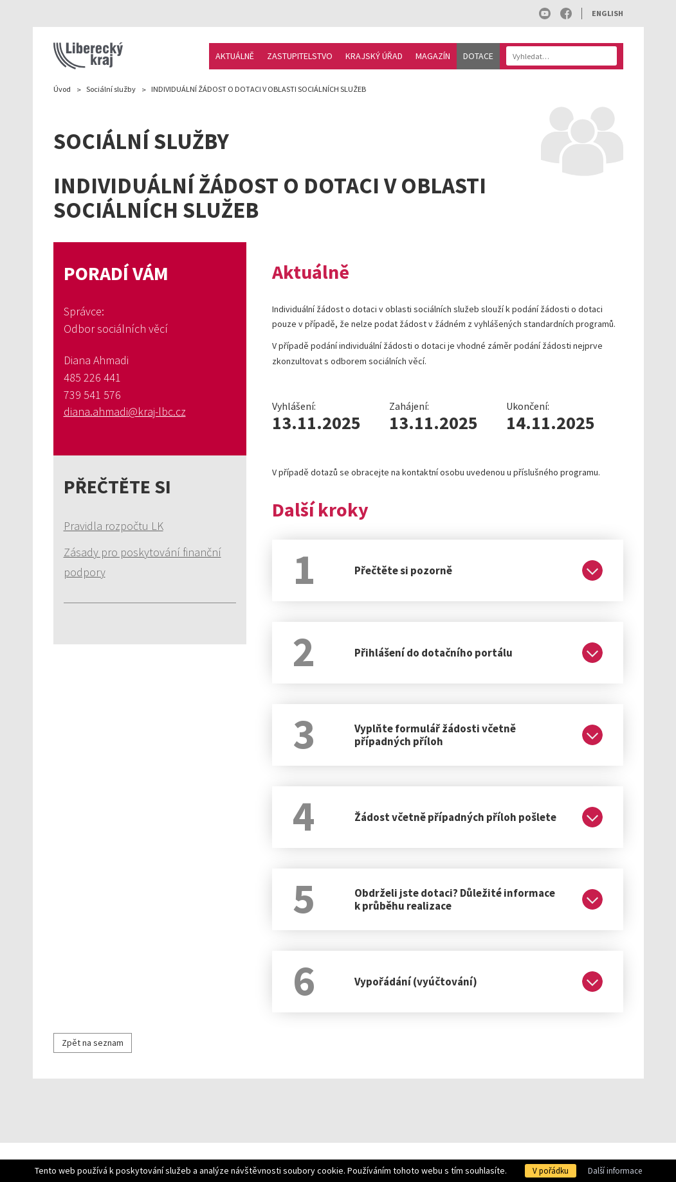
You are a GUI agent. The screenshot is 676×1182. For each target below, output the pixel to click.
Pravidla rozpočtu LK (113, 525)
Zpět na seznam (92, 1042)
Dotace (478, 56)
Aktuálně (234, 56)
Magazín (433, 56)
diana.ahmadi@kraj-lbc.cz (125, 411)
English (607, 13)
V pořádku (551, 1170)
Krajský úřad (374, 56)
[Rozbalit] (592, 570)
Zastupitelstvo (300, 56)
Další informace (615, 1170)
